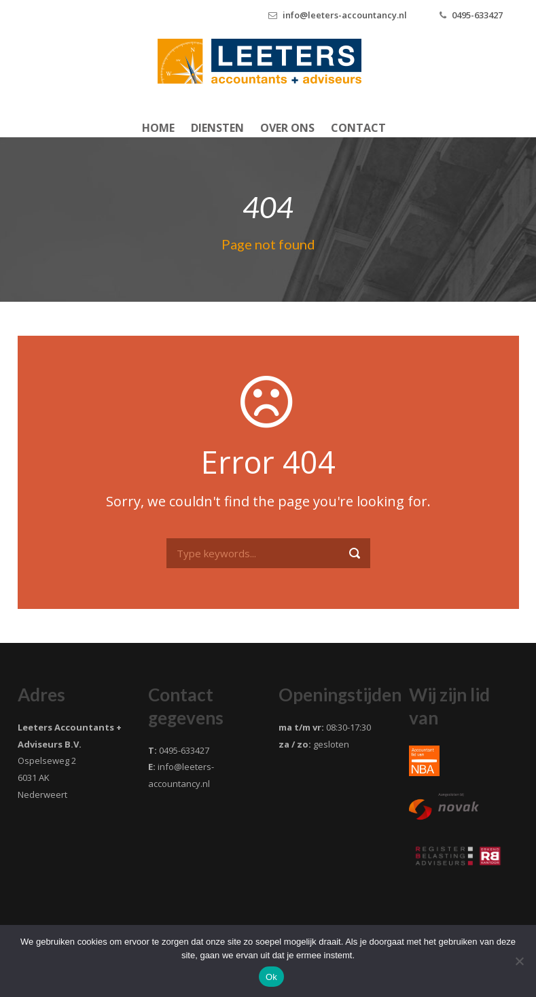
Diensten (217, 127)
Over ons (287, 127)
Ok (271, 977)
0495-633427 (477, 15)
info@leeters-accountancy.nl (345, 15)
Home (158, 127)
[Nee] (519, 961)
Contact (358, 127)
